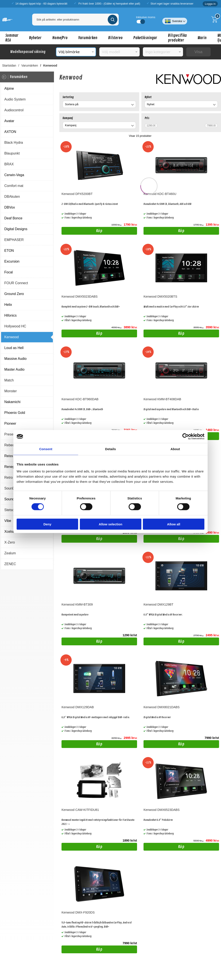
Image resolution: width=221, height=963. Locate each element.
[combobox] (99, 104)
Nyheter (35, 37)
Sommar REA (11, 38)
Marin (202, 37)
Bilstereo (115, 37)
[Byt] (132, 105)
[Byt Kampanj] (132, 126)
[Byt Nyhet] (214, 105)
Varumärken (87, 37)
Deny (47, 524)
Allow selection (110, 524)
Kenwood (50, 65)
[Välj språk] (174, 19)
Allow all (173, 524)
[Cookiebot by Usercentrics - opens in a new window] (185, 436)
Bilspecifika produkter (177, 38)
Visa (198, 51)
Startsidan (9, 65)
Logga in (210, 3)
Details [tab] (110, 449)
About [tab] (175, 449)
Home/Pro (60, 37)
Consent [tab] (45, 449)
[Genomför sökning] (112, 19)
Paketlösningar (145, 37)
